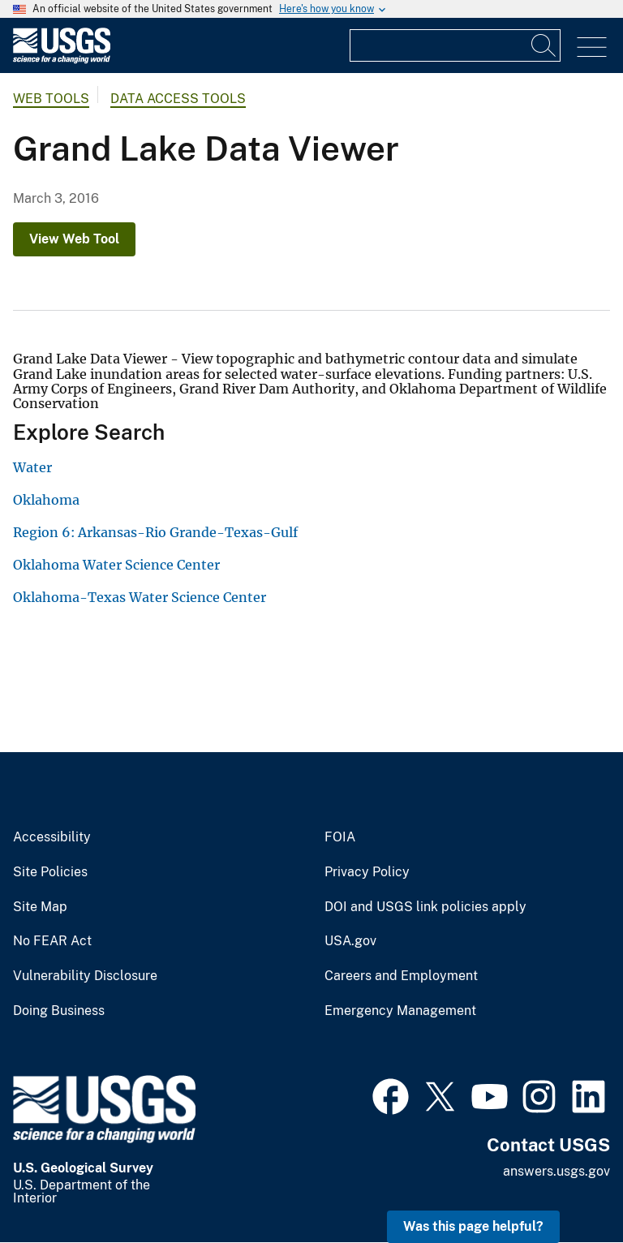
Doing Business (59, 1011)
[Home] (61, 59)
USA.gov (350, 941)
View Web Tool (74, 239)
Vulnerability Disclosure (85, 976)
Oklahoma (46, 500)
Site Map (40, 907)
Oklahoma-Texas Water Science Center (139, 597)
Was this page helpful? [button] (473, 1226)
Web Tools (51, 98)
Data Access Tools (178, 98)
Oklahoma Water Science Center (116, 565)
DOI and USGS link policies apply (425, 907)
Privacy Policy (367, 872)
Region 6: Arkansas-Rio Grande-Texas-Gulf (155, 532)
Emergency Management (400, 1011)
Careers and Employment (401, 976)
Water (32, 467)
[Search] (544, 45)
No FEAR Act (52, 941)
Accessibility (52, 837)
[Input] (455, 45)
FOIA (339, 837)
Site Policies (50, 872)
